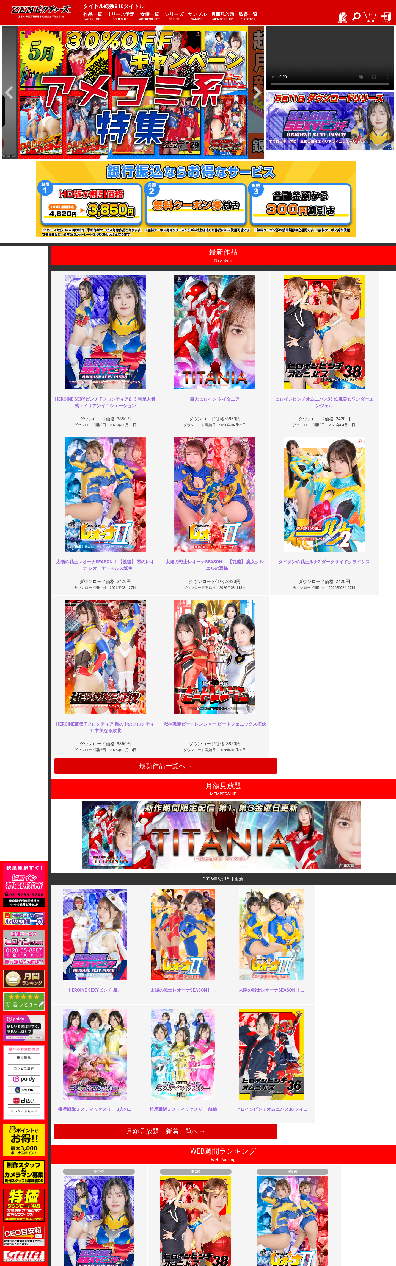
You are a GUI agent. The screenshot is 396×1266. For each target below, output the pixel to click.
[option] (133, 92)
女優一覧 (149, 16)
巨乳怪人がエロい (312, 1001)
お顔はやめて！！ (139, 1100)
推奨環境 (78, 1220)
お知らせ (209, 1208)
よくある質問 (212, 1214)
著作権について (149, 1226)
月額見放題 (222, 16)
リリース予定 (120, 16)
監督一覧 (248, 16)
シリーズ (174, 16)
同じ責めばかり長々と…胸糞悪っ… (330, 1100)
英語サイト (211, 1226)
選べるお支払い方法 (88, 1226)
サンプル (197, 16)
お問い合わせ (212, 1220)
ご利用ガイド (82, 1214)
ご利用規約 (145, 1208)
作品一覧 (92, 16)
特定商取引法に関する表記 (159, 1214)
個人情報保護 (147, 1220)
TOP (74, 1208)
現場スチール (82, 1232)
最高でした (133, 1001)
